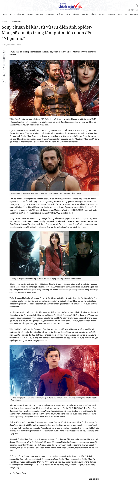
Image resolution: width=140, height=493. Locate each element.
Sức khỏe (76, 14)
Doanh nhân (50, 14)
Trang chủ (5, 22)
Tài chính (85, 14)
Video (120, 14)
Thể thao (60, 14)
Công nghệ (39, 14)
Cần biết (94, 14)
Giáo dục (30, 14)
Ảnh (125, 14)
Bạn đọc (102, 14)
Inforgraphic (134, 14)
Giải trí (68, 14)
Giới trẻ (12, 14)
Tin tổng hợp (16, 22)
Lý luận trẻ (20, 14)
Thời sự (4, 14)
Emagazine (111, 14)
